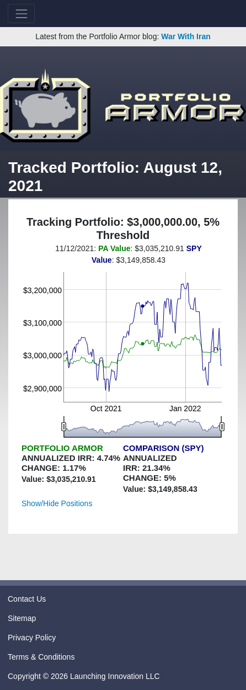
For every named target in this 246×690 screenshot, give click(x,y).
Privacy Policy (32, 637)
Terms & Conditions (41, 656)
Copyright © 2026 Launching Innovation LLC (84, 676)
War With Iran (186, 36)
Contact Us (27, 599)
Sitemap (22, 618)
